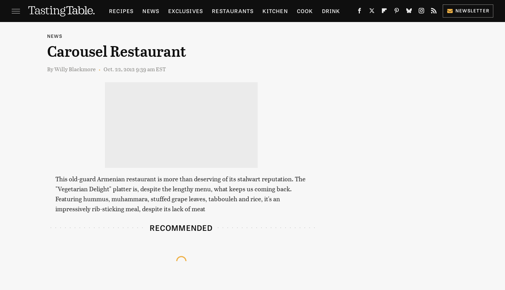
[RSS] (433, 12)
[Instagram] (421, 12)
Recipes (121, 11)
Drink (331, 11)
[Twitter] (371, 12)
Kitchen (275, 11)
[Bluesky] (409, 12)
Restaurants (233, 11)
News (150, 11)
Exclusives (185, 11)
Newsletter (468, 10)
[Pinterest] (396, 12)
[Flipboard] (384, 12)
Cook (305, 11)
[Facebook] (359, 12)
